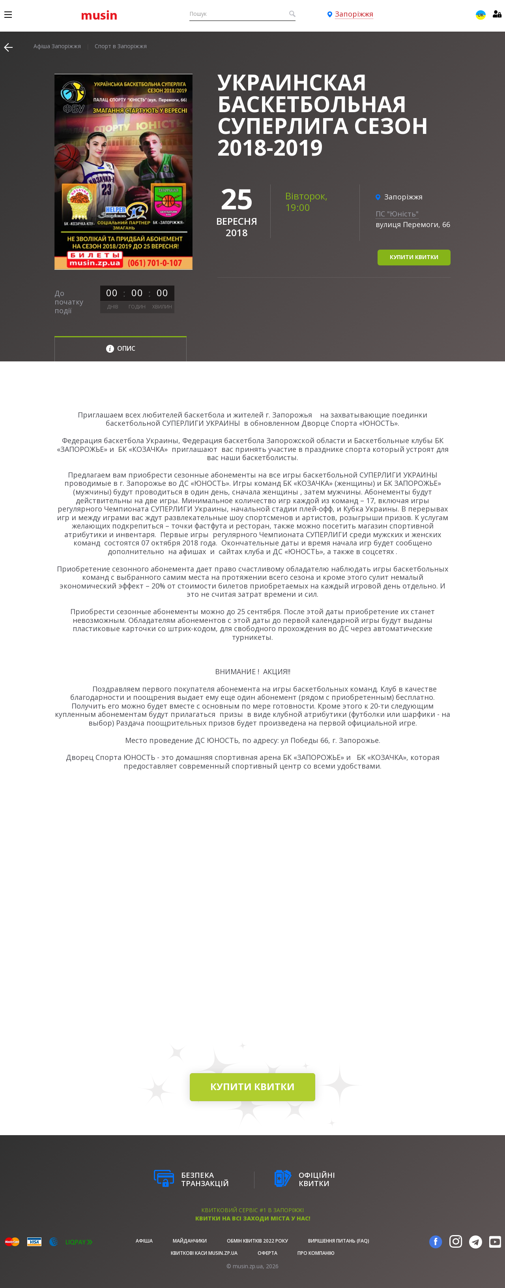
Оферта (267, 1253)
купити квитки (414, 257)
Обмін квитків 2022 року (257, 1240)
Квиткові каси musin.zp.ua (204, 1253)
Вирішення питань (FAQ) (338, 1240)
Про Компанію (316, 1253)
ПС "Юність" (397, 213)
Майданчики (190, 1240)
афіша (144, 1240)
